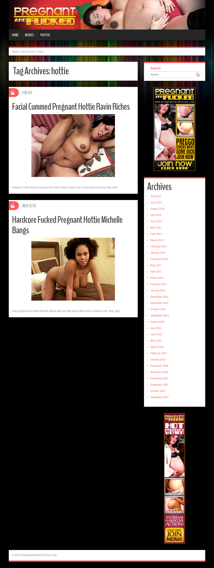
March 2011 (157, 277)
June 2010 (156, 334)
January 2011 (158, 290)
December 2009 (159, 365)
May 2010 (156, 340)
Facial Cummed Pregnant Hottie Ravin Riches (71, 106)
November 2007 (159, 384)
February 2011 (158, 284)
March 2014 (157, 240)
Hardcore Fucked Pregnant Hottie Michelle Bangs (67, 225)
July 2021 (155, 196)
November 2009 (159, 372)
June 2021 (156, 202)
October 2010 (158, 309)
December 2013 (159, 259)
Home (15, 34)
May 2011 (156, 265)
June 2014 (156, 221)
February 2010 (158, 353)
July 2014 (155, 215)
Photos (45, 34)
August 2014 (157, 208)
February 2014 (158, 246)
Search (155, 68)
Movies (29, 34)
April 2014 (156, 233)
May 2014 (156, 227)
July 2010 (155, 328)
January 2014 (158, 252)
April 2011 (156, 271)
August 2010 (157, 321)
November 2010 (159, 303)
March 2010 (157, 347)
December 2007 (159, 378)
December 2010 (159, 296)
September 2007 (159, 397)
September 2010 (159, 315)
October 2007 (158, 391)
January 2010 (158, 359)
